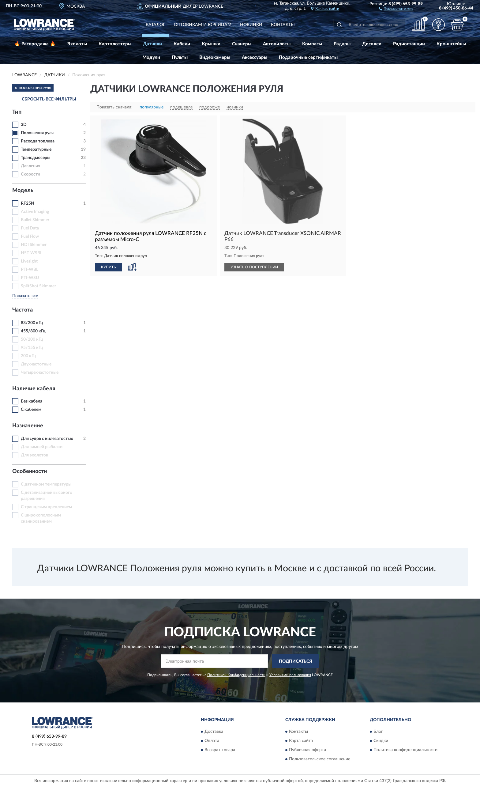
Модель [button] (22, 190)
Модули (151, 57)
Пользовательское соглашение (319, 759)
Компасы (312, 44)
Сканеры (241, 44)
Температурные (36, 149)
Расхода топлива (37, 141)
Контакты (283, 25)
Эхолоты (77, 44)
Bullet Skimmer (35, 220)
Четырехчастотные (39, 372)
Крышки (211, 44)
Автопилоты (277, 44)
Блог (378, 731)
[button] (396, 8)
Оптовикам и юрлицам (202, 25)
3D (24, 125)
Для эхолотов (34, 455)
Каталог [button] (155, 25)
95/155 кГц (32, 348)
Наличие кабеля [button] (33, 389)
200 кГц (28, 356)
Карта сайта (301, 741)
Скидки (380, 741)
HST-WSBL (31, 253)
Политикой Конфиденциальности (236, 675)
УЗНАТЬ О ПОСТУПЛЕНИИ (254, 267)
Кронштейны (451, 44)
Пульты (180, 57)
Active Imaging (35, 212)
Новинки (251, 25)
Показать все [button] (25, 296)
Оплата (211, 741)
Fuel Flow (30, 236)
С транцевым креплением (46, 507)
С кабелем (31, 409)
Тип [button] (16, 112)
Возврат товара (219, 750)
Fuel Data (30, 228)
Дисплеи (371, 44)
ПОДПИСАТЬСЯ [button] (295, 661)
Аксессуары (254, 57)
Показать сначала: (114, 107)
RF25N (27, 203)
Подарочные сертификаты (308, 57)
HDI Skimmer (34, 245)
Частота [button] (22, 310)
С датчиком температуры (46, 484)
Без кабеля (31, 401)
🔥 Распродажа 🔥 (35, 44)
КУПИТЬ (108, 267)
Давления (30, 166)
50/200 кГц (32, 339)
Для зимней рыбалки (41, 447)
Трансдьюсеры (35, 158)
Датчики (152, 44)
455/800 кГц (33, 331)
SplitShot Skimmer (38, 286)
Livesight (29, 261)
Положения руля (37, 133)
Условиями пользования (290, 675)
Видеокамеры (214, 57)
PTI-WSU (30, 278)
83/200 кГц (32, 323)
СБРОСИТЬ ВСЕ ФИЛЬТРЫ (49, 99)
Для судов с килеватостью (47, 439)
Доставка (213, 731)
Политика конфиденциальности (405, 750)
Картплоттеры (115, 44)
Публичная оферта (307, 750)
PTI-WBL (29, 269)
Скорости (30, 174)
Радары (342, 44)
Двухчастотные (36, 364)
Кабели (182, 44)
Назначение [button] (27, 426)
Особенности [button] (29, 471)
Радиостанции (409, 44)
